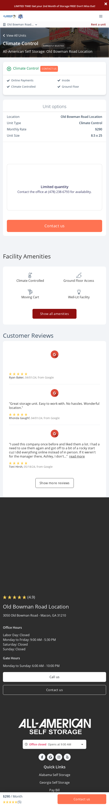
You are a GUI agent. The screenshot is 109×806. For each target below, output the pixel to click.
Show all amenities (54, 314)
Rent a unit (98, 24)
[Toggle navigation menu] (102, 16)
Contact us (54, 225)
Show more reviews (55, 483)
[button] (42, 757)
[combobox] (54, 744)
